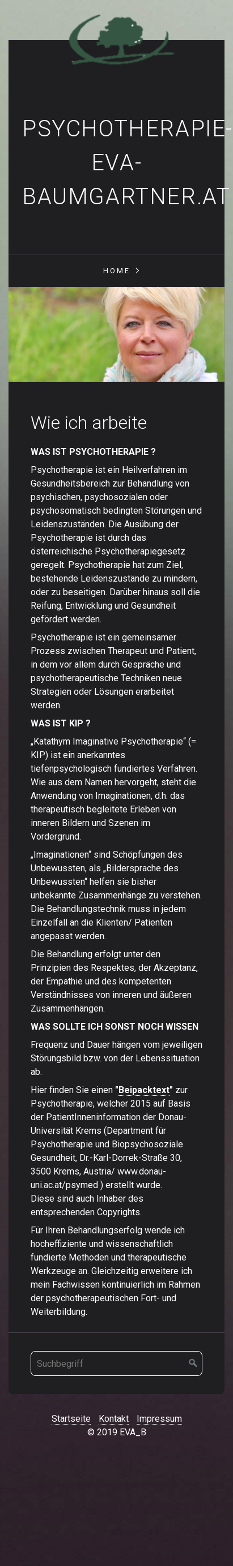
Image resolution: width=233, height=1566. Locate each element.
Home (117, 270)
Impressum (159, 1418)
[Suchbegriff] (116, 1363)
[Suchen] (193, 1363)
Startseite (71, 1418)
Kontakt (114, 1418)
